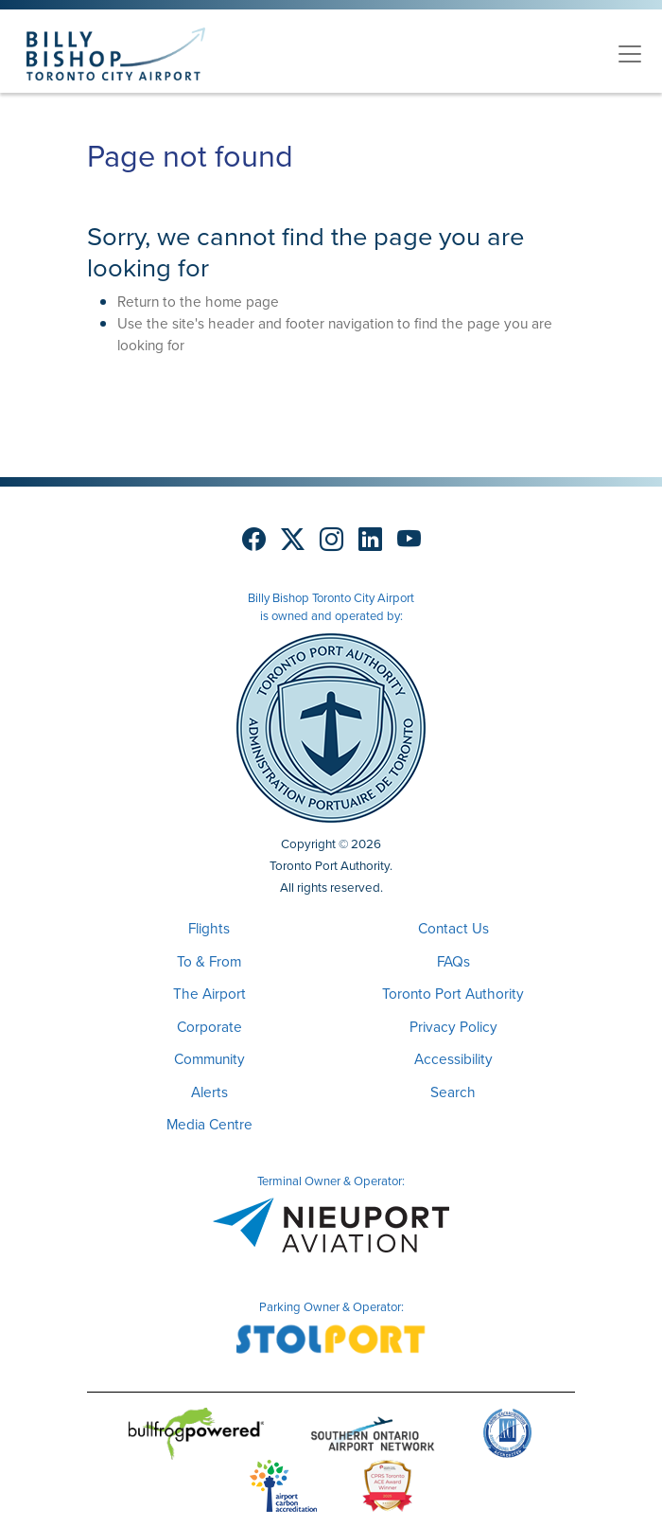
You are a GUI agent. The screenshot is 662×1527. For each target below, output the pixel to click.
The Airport (209, 993)
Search (453, 1092)
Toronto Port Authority (453, 993)
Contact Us (453, 928)
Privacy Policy (453, 1027)
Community (209, 1059)
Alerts (209, 1092)
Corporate (209, 1027)
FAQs (453, 961)
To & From (209, 961)
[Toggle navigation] (629, 54)
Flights (209, 928)
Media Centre (209, 1124)
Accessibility (453, 1059)
